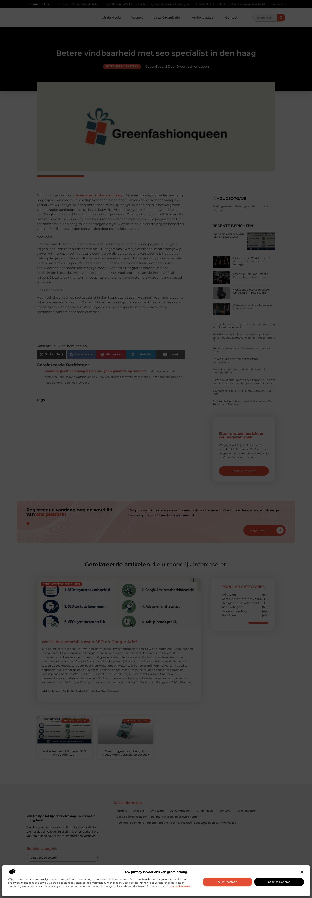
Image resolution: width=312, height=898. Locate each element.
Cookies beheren (279, 881)
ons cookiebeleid (180, 886)
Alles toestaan (227, 881)
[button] (302, 872)
